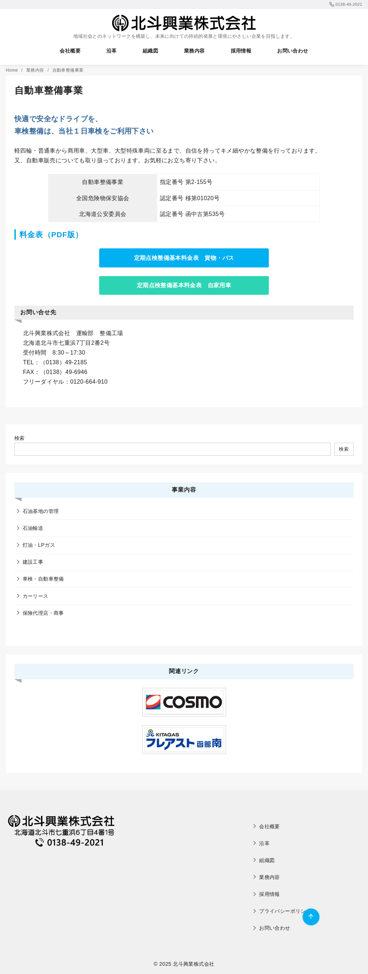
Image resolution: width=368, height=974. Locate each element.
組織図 (150, 51)
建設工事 (33, 562)
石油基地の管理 (41, 511)
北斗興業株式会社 (193, 964)
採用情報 (241, 51)
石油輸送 (33, 528)
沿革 (111, 51)
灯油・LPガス (39, 545)
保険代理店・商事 (43, 613)
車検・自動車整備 (43, 579)
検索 (19, 438)
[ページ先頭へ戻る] (311, 916)
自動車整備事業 (68, 70)
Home (12, 70)
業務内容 (194, 51)
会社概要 (70, 51)
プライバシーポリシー (285, 911)
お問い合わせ (292, 51)
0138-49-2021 (345, 4)
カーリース (36, 596)
